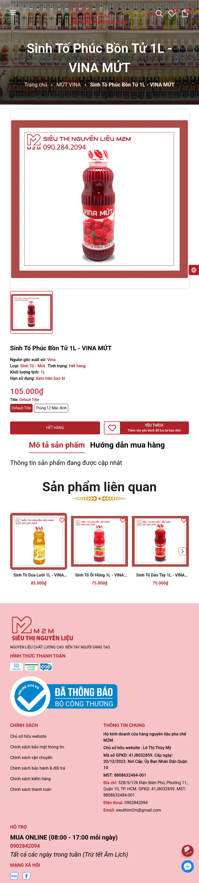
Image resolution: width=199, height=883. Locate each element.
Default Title (21, 408)
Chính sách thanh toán (30, 789)
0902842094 (136, 802)
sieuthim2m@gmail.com (138, 810)
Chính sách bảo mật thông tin (37, 747)
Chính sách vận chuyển (31, 757)
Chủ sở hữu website (28, 736)
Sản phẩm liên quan (99, 486)
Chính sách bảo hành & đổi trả (37, 768)
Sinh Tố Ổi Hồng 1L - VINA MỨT (99, 575)
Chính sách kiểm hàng (30, 778)
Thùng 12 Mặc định (51, 408)
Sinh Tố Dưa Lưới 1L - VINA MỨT (38, 575)
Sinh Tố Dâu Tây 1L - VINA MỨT (160, 575)
